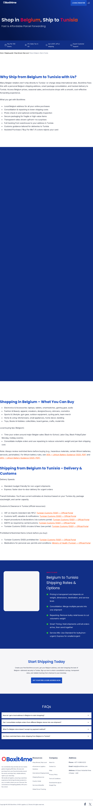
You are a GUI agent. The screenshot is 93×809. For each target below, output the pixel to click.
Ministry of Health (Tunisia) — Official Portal (71, 543)
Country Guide (37, 781)
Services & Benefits (38, 785)
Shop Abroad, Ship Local (21, 53)
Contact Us (52, 766)
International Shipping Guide (41, 773)
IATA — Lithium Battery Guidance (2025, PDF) (66, 455)
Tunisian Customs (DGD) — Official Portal (55, 513)
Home (1, 53)
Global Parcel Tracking (39, 789)
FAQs (50, 770)
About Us (51, 762)
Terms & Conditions (54, 778)
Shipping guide (9, 53)
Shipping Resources (38, 777)
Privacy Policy (53, 774)
